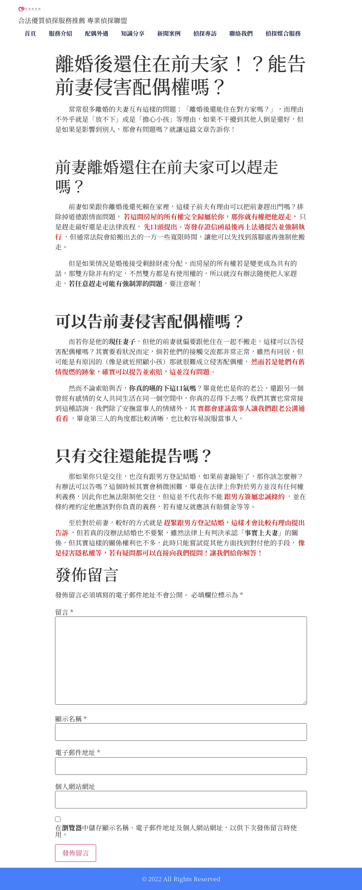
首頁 (30, 33)
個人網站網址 (75, 786)
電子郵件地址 (77, 752)
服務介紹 (60, 33)
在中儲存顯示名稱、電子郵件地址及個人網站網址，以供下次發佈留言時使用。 (176, 831)
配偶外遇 (96, 33)
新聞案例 (169, 33)
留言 (64, 612)
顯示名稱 (71, 719)
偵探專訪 (205, 33)
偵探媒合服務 (283, 33)
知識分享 (132, 33)
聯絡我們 (241, 33)
